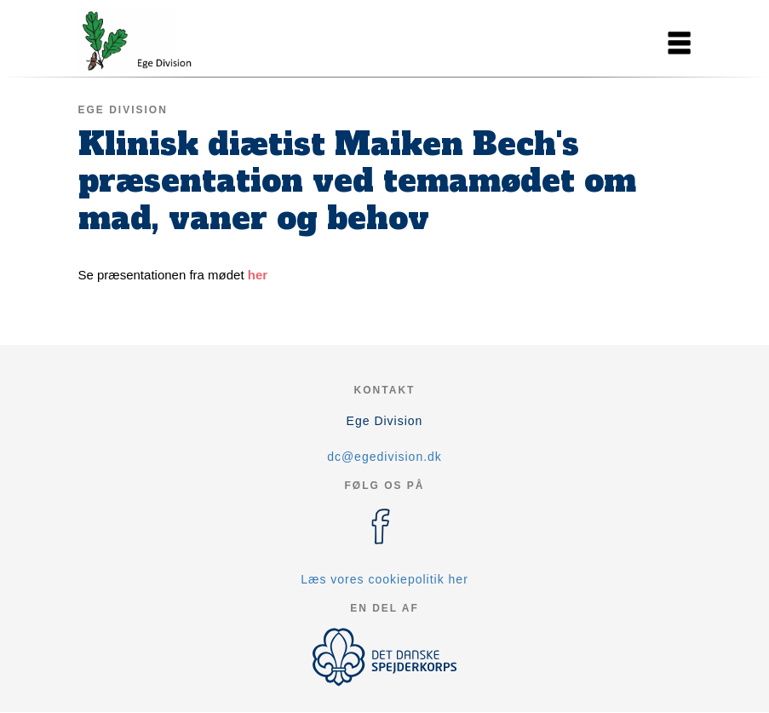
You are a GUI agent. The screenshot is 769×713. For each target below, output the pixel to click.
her (257, 274)
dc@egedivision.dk (384, 456)
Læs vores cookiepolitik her (384, 579)
